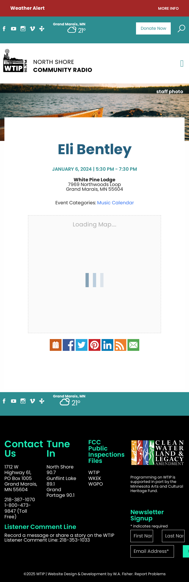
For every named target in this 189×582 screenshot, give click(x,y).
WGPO (95, 484)
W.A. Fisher (123, 573)
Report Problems (150, 573)
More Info (168, 9)
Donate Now (153, 28)
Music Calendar (115, 202)
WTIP (94, 472)
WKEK (94, 478)
